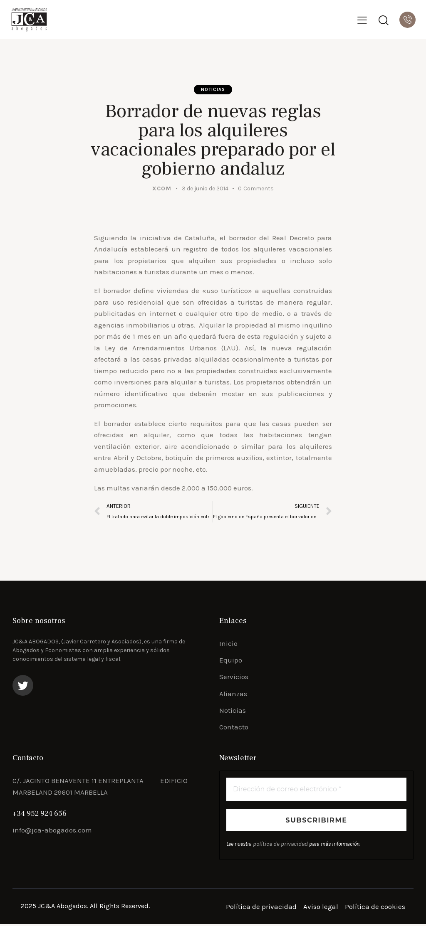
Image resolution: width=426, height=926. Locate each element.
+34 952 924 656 (39, 815)
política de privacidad (277, 846)
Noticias (213, 90)
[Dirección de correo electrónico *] (316, 791)
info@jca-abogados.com (52, 832)
